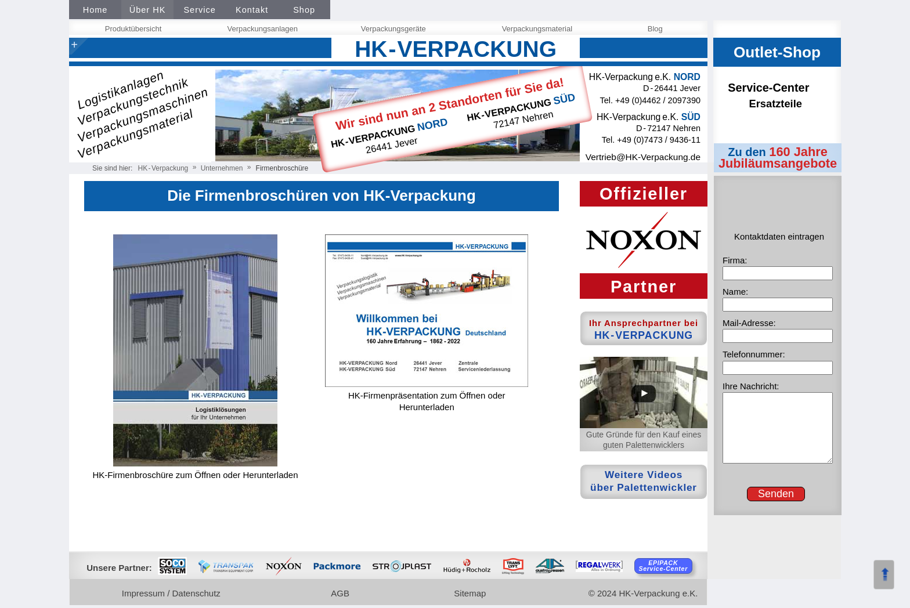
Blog (656, 28)
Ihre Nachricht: (751, 386)
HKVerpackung (163, 168)
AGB (341, 593)
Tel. (607, 100)
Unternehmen (222, 168)
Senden (776, 494)
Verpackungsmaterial (538, 28)
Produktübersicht (134, 28)
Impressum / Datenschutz (172, 593)
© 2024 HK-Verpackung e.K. (643, 593)
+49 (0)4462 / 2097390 (657, 100)
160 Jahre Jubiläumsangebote (777, 157)
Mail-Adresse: (749, 323)
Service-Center (779, 95)
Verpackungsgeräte (394, 28)
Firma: (735, 260)
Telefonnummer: (754, 354)
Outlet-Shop (777, 52)
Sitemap (471, 593)
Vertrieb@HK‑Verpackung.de (643, 157)
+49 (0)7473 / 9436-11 (658, 139)
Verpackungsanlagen (264, 28)
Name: (735, 291)
